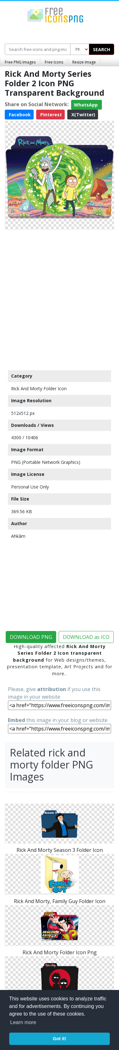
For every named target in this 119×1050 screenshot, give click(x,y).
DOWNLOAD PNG (31, 637)
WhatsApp (86, 105)
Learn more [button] (23, 1022)
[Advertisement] (59, 298)
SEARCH (101, 49)
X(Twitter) (82, 115)
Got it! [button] (59, 1038)
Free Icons (54, 62)
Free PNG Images (20, 62)
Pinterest (50, 115)
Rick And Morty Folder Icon (39, 388)
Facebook (19, 115)
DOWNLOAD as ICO (86, 637)
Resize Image (84, 62)
